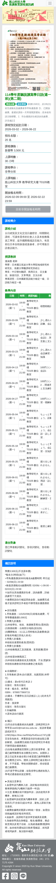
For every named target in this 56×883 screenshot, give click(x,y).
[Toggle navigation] (50, 3)
